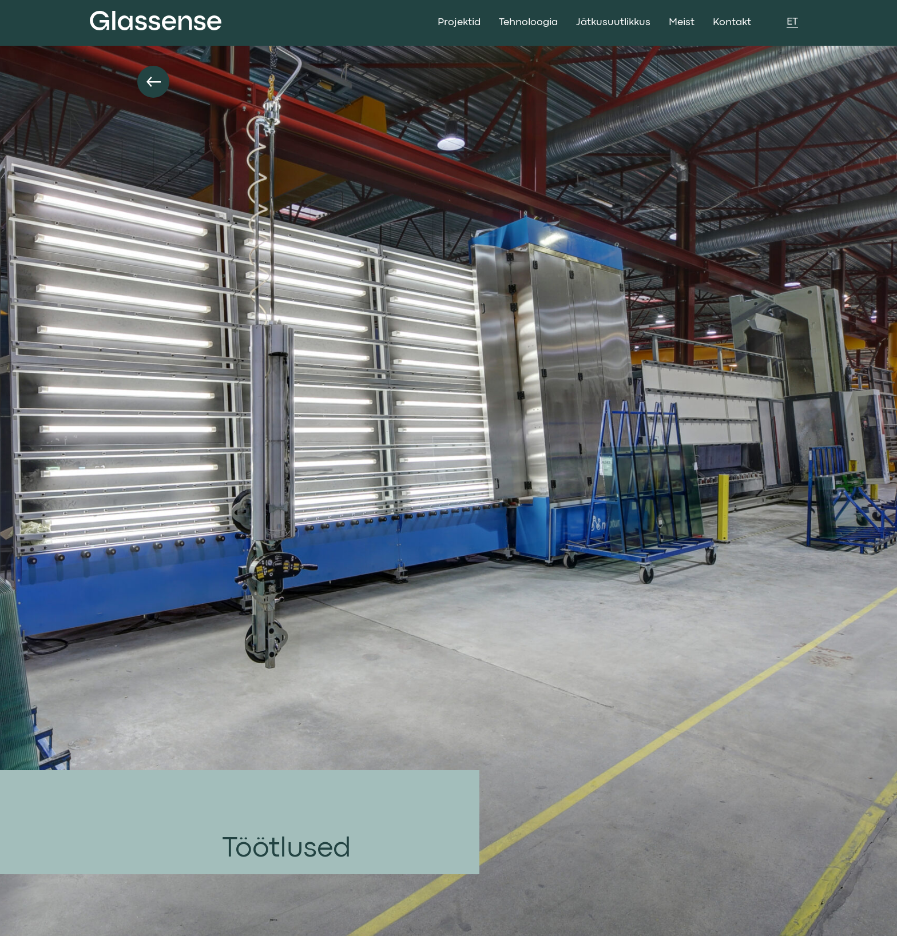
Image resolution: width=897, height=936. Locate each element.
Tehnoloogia (528, 22)
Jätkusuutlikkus (613, 22)
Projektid (459, 22)
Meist (681, 22)
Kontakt (732, 22)
